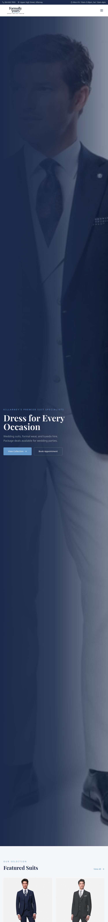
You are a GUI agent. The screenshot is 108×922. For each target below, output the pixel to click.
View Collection (17, 452)
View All (99, 869)
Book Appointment (48, 452)
